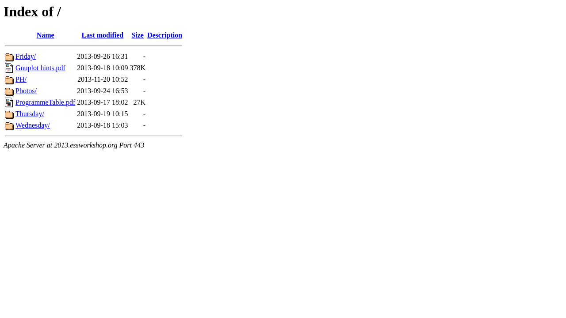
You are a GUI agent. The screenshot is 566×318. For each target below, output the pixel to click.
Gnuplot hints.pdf (40, 68)
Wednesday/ (32, 125)
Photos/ (26, 91)
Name (45, 35)
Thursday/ (29, 113)
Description (164, 35)
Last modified (103, 35)
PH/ (21, 79)
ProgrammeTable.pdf (45, 102)
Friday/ (25, 56)
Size (137, 35)
